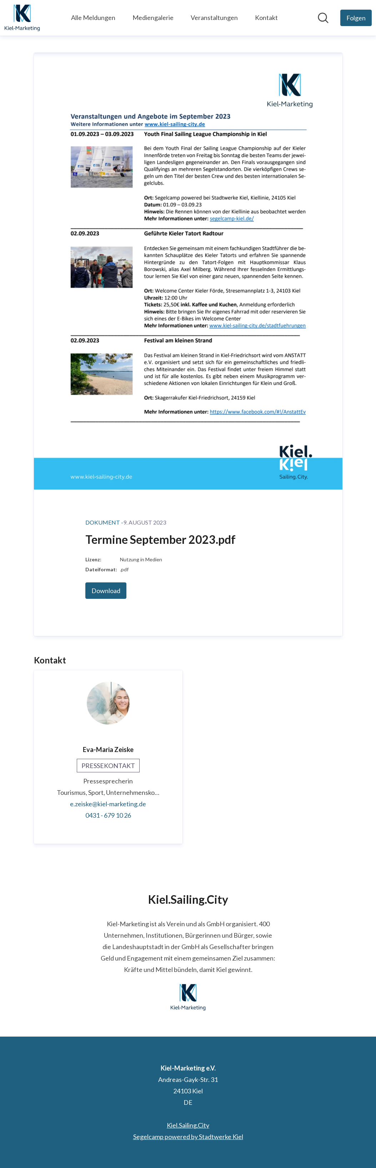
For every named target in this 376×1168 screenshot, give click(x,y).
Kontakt (266, 17)
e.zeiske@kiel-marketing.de (108, 804)
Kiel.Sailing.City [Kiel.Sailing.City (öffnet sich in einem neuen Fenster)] (188, 1125)
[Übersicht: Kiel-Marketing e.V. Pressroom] (22, 17)
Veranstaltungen (214, 17)
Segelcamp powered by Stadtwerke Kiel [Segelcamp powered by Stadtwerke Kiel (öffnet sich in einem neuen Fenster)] (188, 1137)
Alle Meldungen (93, 17)
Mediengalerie (153, 17)
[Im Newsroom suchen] (323, 18)
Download (105, 591)
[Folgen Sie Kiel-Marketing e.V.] (356, 18)
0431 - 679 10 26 (108, 815)
